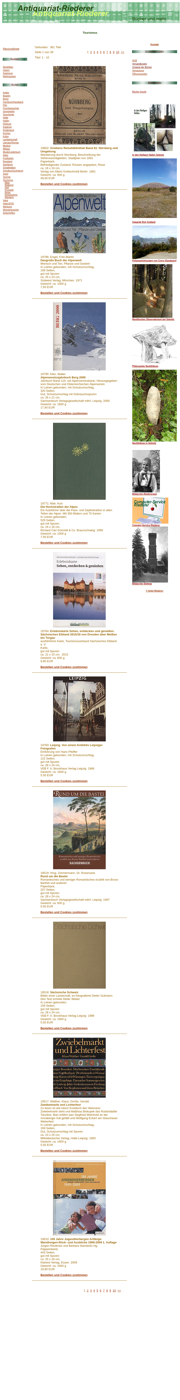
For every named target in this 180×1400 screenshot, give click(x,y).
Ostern (6, 70)
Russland (7, 161)
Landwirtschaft (10, 139)
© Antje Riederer (154, 591)
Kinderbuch (8, 130)
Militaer (6, 149)
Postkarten (8, 158)
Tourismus (8, 180)
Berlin (6, 99)
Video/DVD (8, 203)
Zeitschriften (9, 213)
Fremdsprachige (11, 108)
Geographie (8, 111)
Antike (6, 92)
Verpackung (138, 70)
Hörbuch (7, 124)
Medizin (6, 146)
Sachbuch (8, 164)
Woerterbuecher (11, 210)
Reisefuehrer (11, 195)
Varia (5, 200)
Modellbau (8, 67)
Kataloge (7, 127)
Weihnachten (9, 76)
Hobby (6, 121)
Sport (5, 174)
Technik (6, 177)
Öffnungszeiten (139, 74)
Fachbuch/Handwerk (13, 102)
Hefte (5, 117)
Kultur (6, 136)
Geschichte (8, 114)
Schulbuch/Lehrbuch (13, 171)
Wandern (9, 197)
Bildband (9, 185)
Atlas (7, 182)
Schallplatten (9, 167)
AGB (134, 60)
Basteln (6, 96)
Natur (5, 155)
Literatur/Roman (11, 142)
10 (117, 52)
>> (122, 52)
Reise (7, 192)
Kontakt (154, 44)
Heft (7, 187)
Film (5, 105)
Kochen (6, 133)
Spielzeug (8, 73)
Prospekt (9, 190)
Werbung (7, 206)
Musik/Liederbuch (11, 152)
